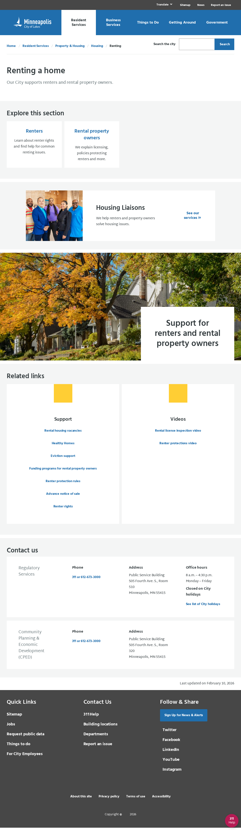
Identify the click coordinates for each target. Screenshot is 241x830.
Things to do (18, 746)
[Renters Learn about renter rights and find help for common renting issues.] (34, 145)
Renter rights (63, 508)
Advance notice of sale (63, 495)
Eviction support (63, 457)
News (200, 5)
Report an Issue (221, 5)
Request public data (25, 736)
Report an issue (98, 746)
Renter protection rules (63, 482)
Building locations (100, 726)
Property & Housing (70, 46)
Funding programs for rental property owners (63, 470)
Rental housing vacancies (62, 432)
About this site (81, 799)
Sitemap (185, 5)
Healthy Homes (63, 445)
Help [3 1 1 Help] (91, 716)
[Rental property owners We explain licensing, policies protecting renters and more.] (91, 145)
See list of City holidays (203, 606)
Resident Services (36, 46)
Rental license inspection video (178, 432)
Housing (97, 46)
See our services (191, 217)
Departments (95, 736)
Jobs (11, 726)
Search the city (165, 44)
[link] (164, 5)
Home (11, 46)
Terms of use (135, 799)
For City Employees (25, 756)
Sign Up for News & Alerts (183, 717)
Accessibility (161, 799)
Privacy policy (109, 799)
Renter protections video (178, 445)
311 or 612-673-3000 (86, 579)
